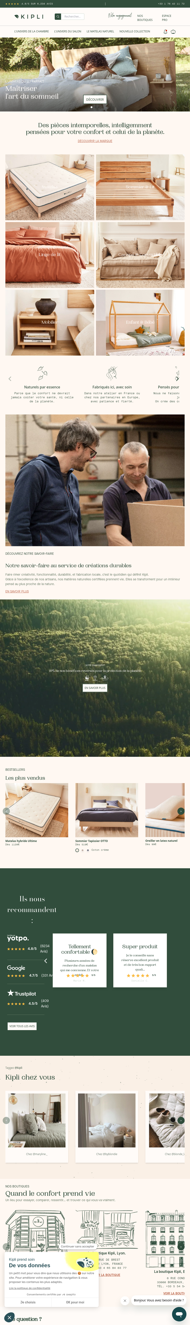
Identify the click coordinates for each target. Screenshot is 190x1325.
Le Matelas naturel (100, 31)
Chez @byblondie (106, 1154)
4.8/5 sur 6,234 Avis (37, 4)
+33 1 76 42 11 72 (171, 4)
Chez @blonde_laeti (177, 1154)
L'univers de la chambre (31, 31)
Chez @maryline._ (36, 1154)
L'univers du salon (67, 31)
